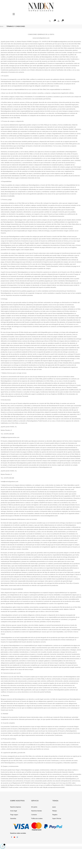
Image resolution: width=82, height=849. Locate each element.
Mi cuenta (34, 800)
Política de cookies (37, 811)
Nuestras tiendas (36, 804)
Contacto (34, 807)
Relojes (54, 804)
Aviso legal (13, 804)
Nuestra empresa (15, 800)
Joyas (54, 800)
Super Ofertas (56, 811)
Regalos (54, 807)
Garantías (13, 811)
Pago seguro (14, 807)
